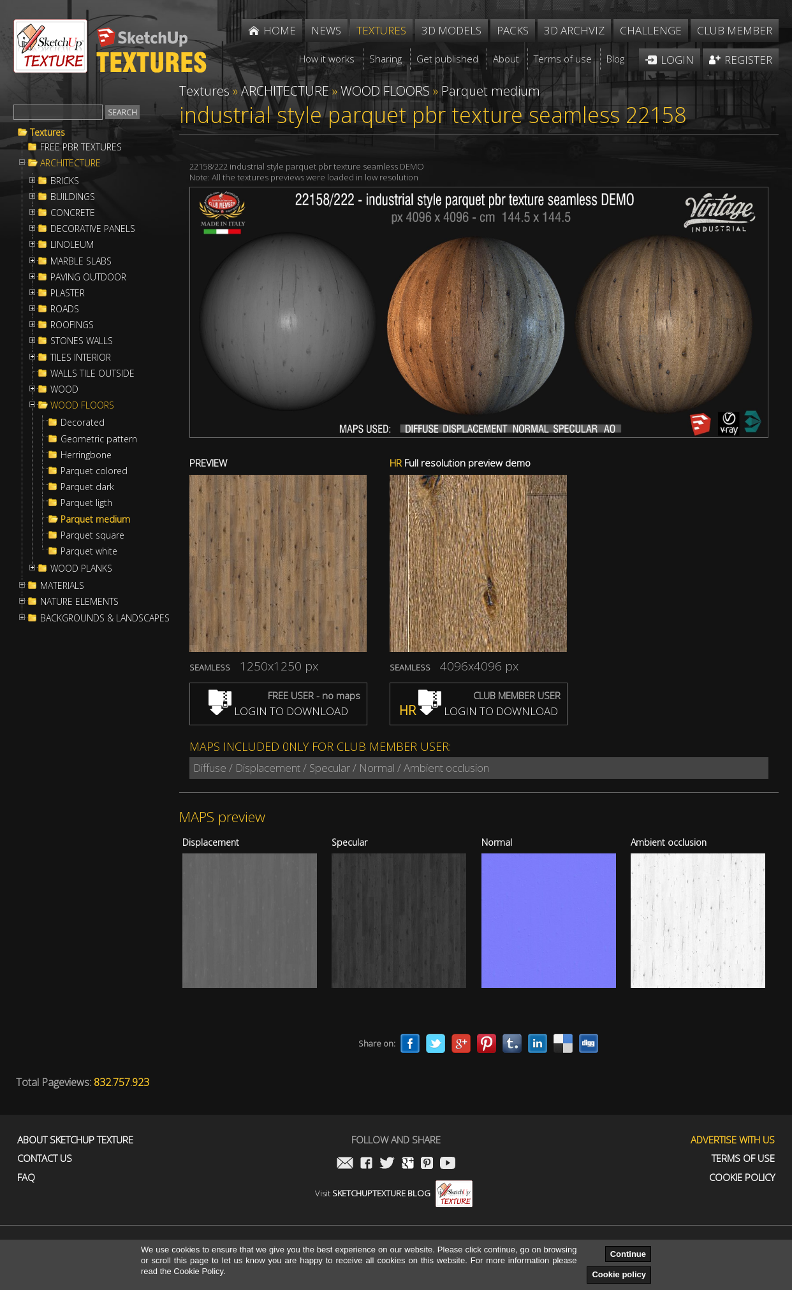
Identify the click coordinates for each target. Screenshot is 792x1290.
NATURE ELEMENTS (79, 601)
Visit (394, 1193)
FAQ (26, 1177)
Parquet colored (94, 471)
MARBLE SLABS (81, 261)
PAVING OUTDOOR (88, 277)
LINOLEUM (72, 244)
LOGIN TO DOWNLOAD (278, 711)
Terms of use (743, 1158)
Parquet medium (95, 519)
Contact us (44, 1158)
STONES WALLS (81, 341)
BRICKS (64, 181)
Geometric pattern (99, 439)
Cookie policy (619, 1274)
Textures (47, 132)
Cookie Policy (742, 1177)
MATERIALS (62, 585)
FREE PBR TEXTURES (81, 147)
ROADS (64, 309)
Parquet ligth (86, 503)
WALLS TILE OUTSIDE (92, 373)
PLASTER (67, 293)
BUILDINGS (72, 197)
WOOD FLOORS (82, 405)
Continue (628, 1254)
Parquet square (92, 535)
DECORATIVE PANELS (92, 229)
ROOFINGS (72, 325)
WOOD (64, 389)
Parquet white (89, 551)
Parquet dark (87, 487)
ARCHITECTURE (70, 163)
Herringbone (86, 455)
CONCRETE (72, 213)
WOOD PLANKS (81, 568)
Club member (734, 30)
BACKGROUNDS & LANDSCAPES (105, 618)
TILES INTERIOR (80, 357)
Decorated (83, 422)
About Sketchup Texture (75, 1140)
